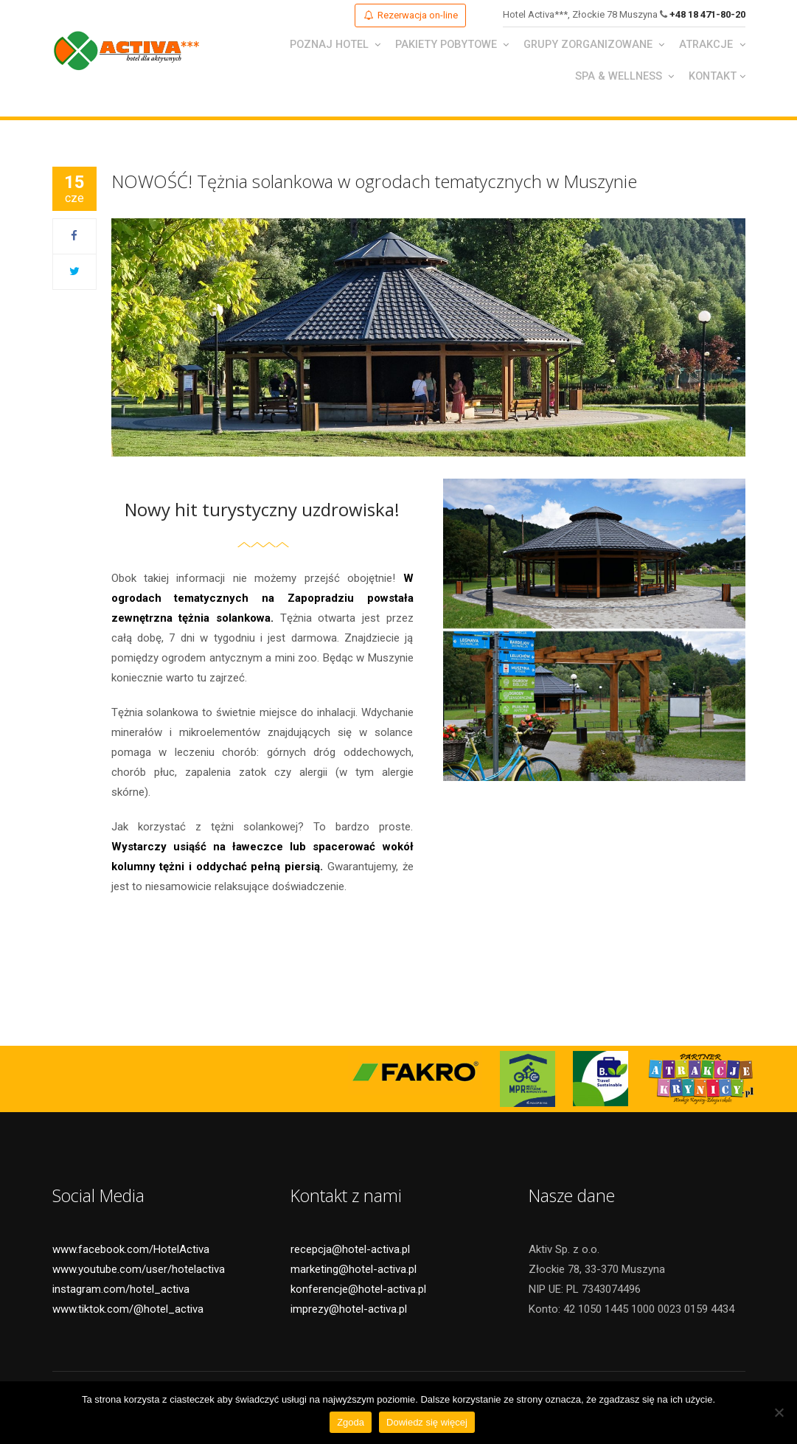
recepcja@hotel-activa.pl (350, 1252)
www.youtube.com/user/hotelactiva (138, 1272)
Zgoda (350, 1422)
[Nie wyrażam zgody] (778, 1412)
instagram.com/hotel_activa (120, 1292)
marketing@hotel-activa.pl (353, 1272)
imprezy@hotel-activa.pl (348, 1312)
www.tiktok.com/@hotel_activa (127, 1312)
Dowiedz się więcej (426, 1422)
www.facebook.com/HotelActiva (130, 1252)
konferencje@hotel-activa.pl (358, 1292)
